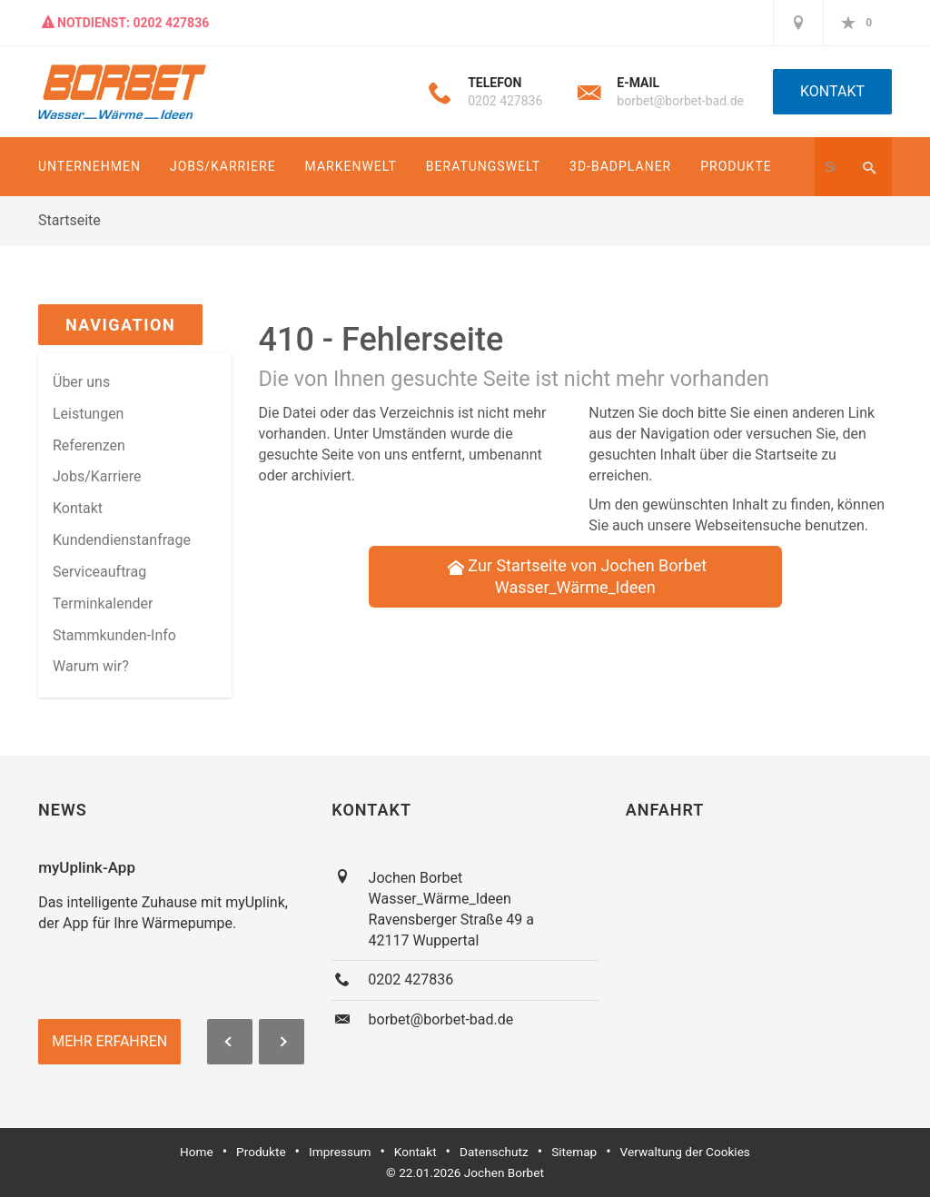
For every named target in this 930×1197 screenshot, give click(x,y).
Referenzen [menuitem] (89, 445)
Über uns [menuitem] (81, 382)
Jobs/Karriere (223, 166)
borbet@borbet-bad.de (680, 101)
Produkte (735, 166)
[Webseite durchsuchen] (830, 166)
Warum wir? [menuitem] (91, 666)
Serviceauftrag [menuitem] (99, 571)
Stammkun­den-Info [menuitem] (114, 635)
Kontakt (832, 91)
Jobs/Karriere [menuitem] (97, 476)
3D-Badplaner (620, 166)
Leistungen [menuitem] (88, 413)
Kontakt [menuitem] (78, 508)
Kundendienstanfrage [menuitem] (122, 540)
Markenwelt (351, 166)
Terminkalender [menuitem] (103, 603)
